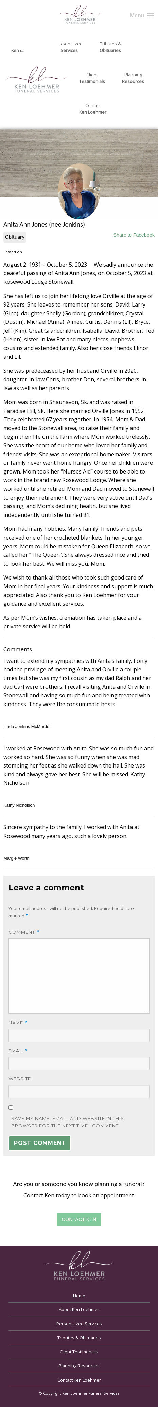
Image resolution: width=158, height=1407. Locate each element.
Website (19, 1079)
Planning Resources (79, 1366)
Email (18, 1051)
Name (18, 1023)
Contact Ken (79, 1219)
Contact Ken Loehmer (79, 1380)
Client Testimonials (79, 1352)
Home (79, 1296)
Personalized (69, 47)
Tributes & (110, 47)
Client (92, 78)
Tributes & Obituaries (79, 1338)
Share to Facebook (134, 235)
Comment (23, 932)
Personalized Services (79, 1324)
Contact (92, 109)
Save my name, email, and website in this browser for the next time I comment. (67, 1122)
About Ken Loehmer (79, 1309)
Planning (133, 78)
